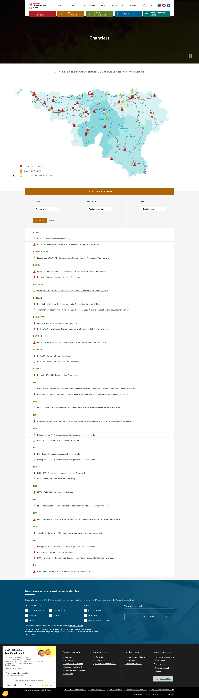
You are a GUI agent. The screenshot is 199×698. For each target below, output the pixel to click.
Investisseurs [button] (118, 6)
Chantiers (75, 6)
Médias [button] (103, 6)
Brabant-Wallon (36, 610)
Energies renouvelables (98, 621)
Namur (57, 615)
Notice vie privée (76, 626)
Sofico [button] (61, 6)
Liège (31, 621)
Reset (51, 220)
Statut (36, 201)
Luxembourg (59, 610)
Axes (143, 201)
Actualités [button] (89, 6)
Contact (133, 6)
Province (91, 201)
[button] (42, 14)
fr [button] (151, 6)
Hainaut (33, 615)
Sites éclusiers (94, 610)
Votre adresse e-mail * (134, 606)
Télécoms (92, 615)
